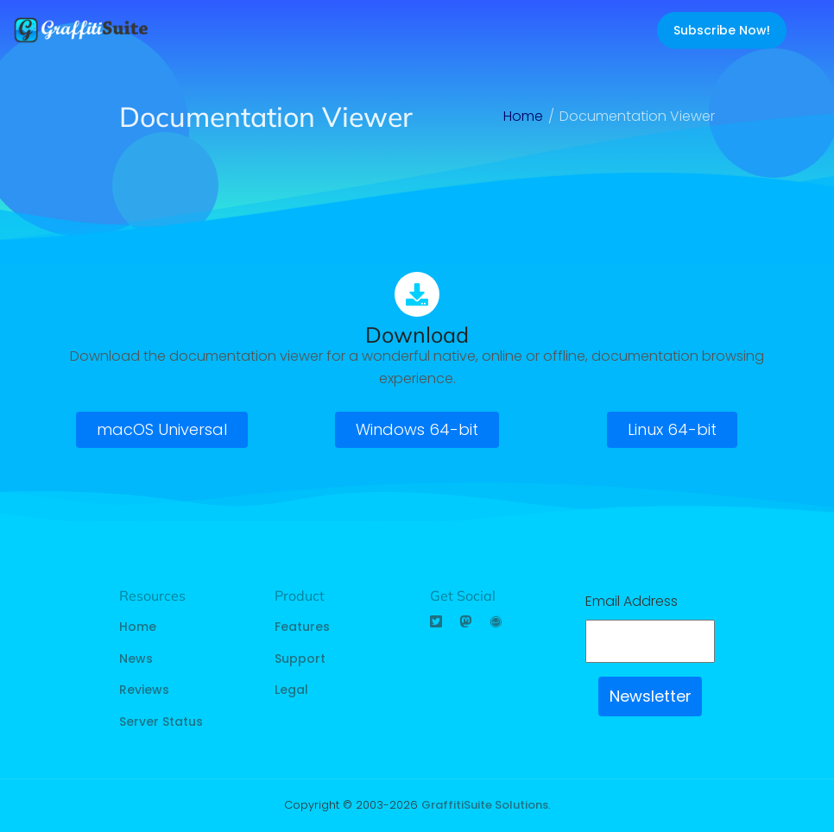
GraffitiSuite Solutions (484, 805)
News (136, 658)
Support (300, 658)
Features (302, 626)
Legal (291, 689)
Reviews (144, 689)
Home (137, 626)
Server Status (161, 721)
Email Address (631, 601)
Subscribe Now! (721, 30)
